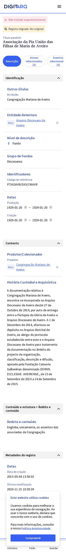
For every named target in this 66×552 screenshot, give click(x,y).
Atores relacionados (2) (34, 61)
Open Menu (59, 6)
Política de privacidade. (36, 528)
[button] (33, 78)
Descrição (12, 61)
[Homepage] (15, 7)
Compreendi (33, 538)
